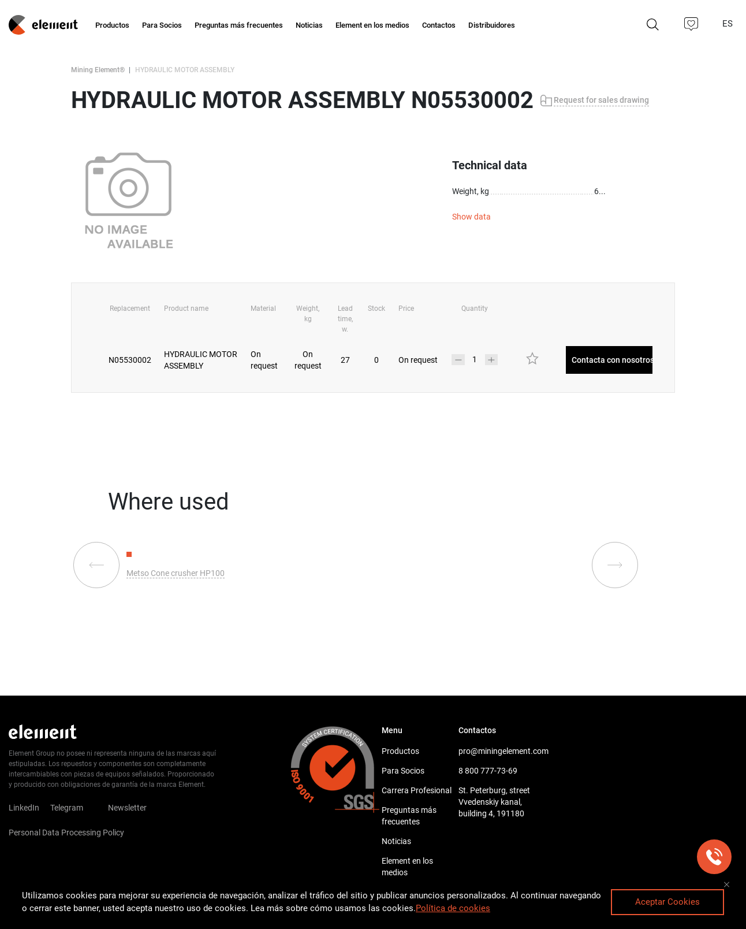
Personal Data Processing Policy (66, 832)
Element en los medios (407, 866)
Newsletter (134, 807)
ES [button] (728, 23)
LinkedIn (24, 807)
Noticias (396, 841)
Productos (400, 751)
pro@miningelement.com (496, 751)
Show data (471, 216)
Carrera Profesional (417, 790)
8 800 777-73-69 (487, 770)
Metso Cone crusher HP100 (175, 573)
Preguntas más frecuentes (409, 815)
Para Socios (403, 770)
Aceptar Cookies (667, 902)
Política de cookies (453, 908)
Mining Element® (98, 70)
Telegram (66, 807)
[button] (691, 24)
